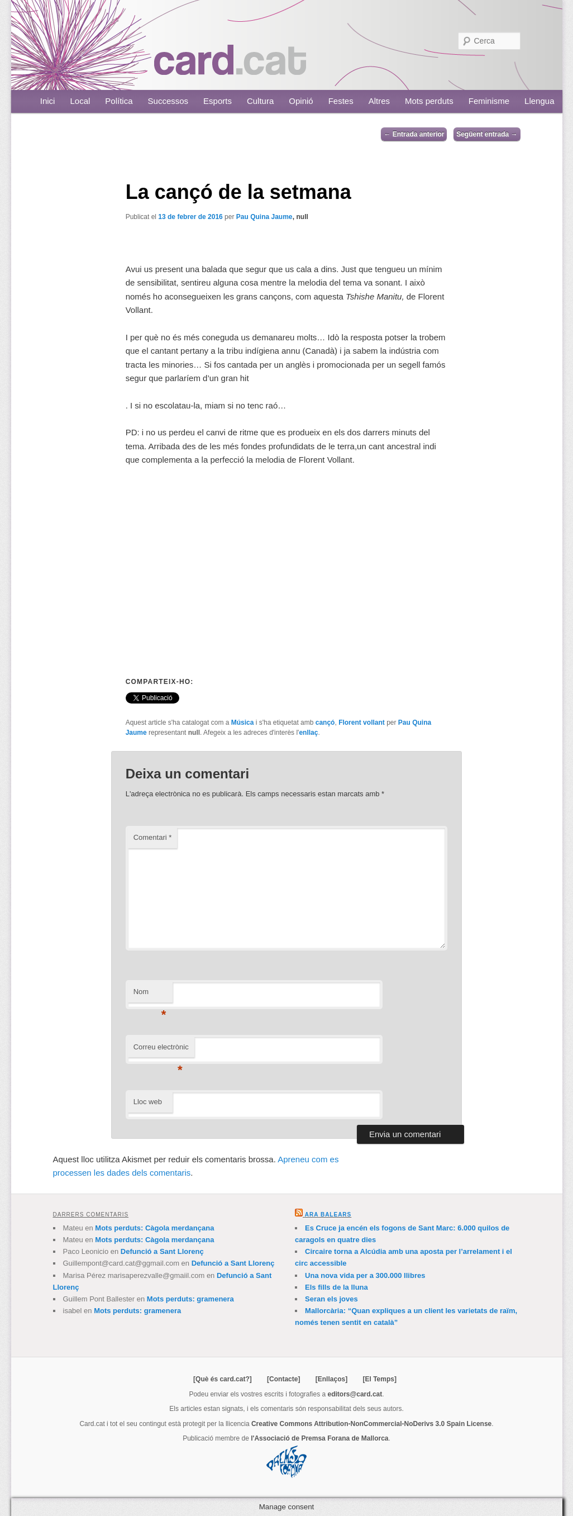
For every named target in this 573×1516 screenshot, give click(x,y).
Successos (168, 101)
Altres (379, 101)
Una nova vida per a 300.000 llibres (365, 1275)
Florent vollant (361, 722)
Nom (149, 994)
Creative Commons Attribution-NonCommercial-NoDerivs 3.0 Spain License (371, 1424)
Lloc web (147, 1101)
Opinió (301, 101)
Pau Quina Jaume (264, 217)
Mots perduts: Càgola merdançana (154, 1228)
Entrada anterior (414, 134)
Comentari (152, 837)
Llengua (539, 101)
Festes (341, 101)
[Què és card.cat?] (222, 1379)
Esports (217, 101)
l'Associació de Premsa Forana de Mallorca (319, 1438)
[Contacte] (283, 1379)
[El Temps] (379, 1379)
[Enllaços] (331, 1379)
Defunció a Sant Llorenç (162, 1251)
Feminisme (489, 101)
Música (242, 722)
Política (118, 101)
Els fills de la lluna (336, 1287)
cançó (325, 722)
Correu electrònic (161, 1050)
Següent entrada (486, 134)
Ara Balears (328, 1214)
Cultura (260, 101)
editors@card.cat (355, 1394)
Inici (47, 101)
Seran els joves (331, 1299)
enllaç (308, 732)
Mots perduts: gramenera (190, 1299)
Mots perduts (429, 101)
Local (80, 101)
